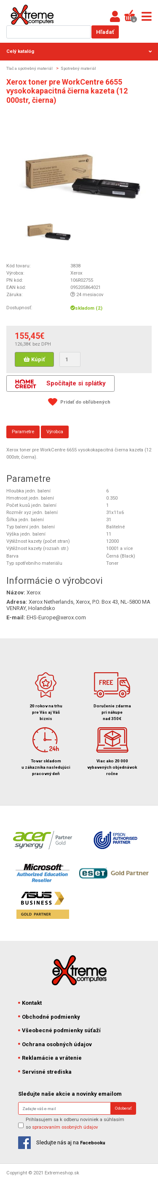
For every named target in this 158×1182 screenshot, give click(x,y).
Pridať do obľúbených (85, 402)
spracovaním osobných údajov (65, 1127)
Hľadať (105, 32)
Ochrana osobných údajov (55, 1044)
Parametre (23, 431)
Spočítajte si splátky (60, 383)
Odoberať (123, 1108)
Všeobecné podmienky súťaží (59, 1030)
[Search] (64, 1108)
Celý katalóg (79, 51)
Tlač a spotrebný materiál (29, 68)
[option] (47, 226)
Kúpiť (34, 359)
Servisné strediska (45, 1072)
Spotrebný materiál (78, 68)
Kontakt (30, 1003)
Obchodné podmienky (49, 1017)
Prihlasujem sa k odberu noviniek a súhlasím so (75, 1123)
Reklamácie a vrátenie (50, 1058)
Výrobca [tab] (54, 431)
